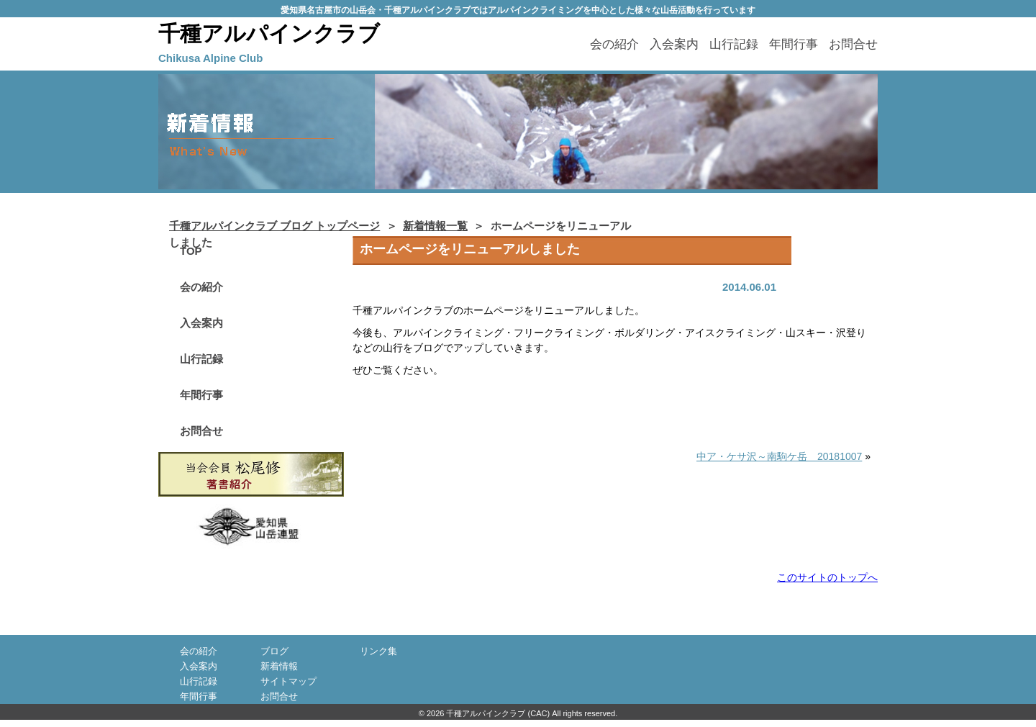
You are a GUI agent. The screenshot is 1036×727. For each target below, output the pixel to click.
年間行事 (793, 44)
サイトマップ (288, 681)
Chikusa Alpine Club (210, 58)
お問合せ (853, 44)
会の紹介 (614, 44)
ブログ (274, 651)
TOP (191, 251)
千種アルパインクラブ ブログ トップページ (274, 226)
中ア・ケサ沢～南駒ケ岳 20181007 (779, 456)
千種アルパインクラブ (269, 33)
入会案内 (674, 44)
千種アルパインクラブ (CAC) (498, 713)
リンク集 (378, 651)
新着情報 (279, 666)
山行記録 (733, 44)
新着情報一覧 (435, 226)
